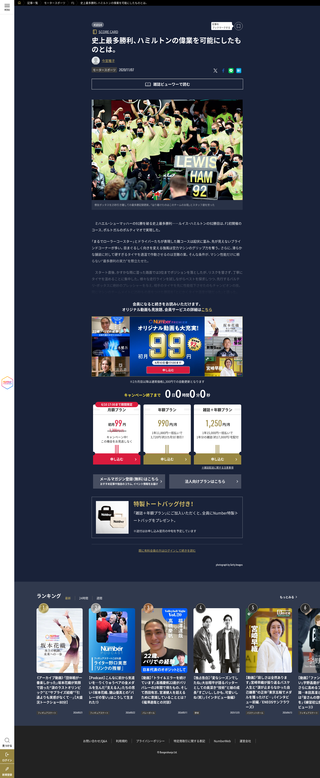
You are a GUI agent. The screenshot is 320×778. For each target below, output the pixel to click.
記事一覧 (32, 3)
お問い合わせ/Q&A (95, 741)
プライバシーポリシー (150, 741)
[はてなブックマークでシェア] (239, 71)
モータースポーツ (54, 3)
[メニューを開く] (7, 7)
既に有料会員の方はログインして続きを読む (167, 550)
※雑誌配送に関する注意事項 (217, 467)
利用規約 (121, 741)
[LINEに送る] (231, 71)
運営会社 (245, 741)
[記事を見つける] (7, 742)
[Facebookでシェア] (223, 71)
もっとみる (287, 597)
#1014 (98, 25)
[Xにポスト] (215, 71)
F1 (72, 3)
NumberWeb (222, 741)
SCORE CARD (108, 31)
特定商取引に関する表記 (189, 741)
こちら (206, 309)
